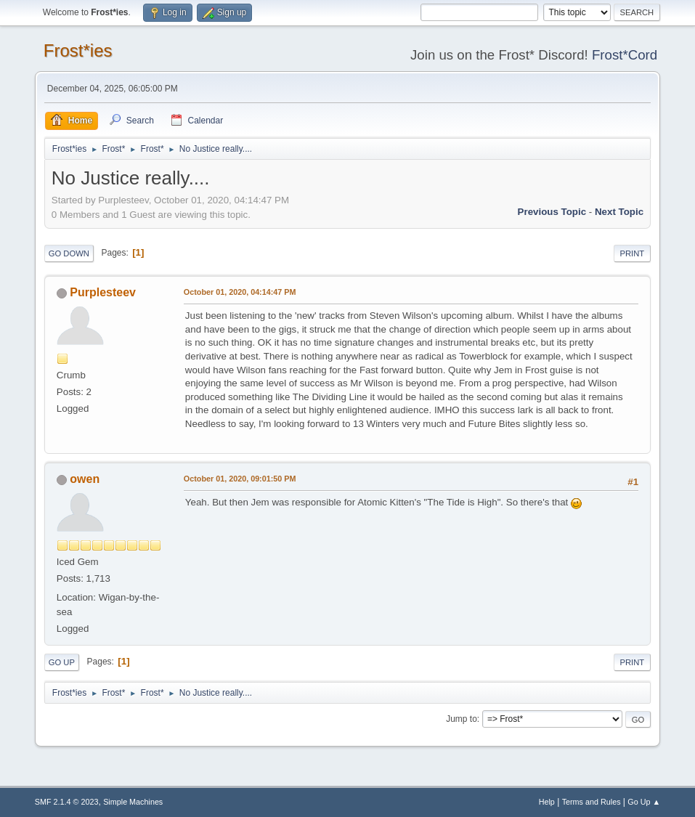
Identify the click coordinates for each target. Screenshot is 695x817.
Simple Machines (133, 801)
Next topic (619, 211)
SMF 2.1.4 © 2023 (67, 801)
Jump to (461, 719)
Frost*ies (78, 50)
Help (547, 801)
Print (632, 253)
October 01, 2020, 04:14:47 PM (240, 292)
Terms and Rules (591, 801)
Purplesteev (103, 292)
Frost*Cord (624, 54)
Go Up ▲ (643, 801)
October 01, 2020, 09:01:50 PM (240, 478)
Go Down (69, 253)
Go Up (62, 662)
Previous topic (552, 211)
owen (84, 479)
